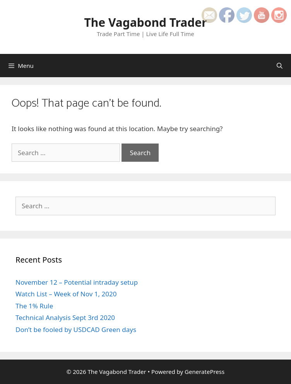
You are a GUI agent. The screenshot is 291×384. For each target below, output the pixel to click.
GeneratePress (204, 371)
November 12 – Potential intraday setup (76, 282)
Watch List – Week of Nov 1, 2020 (65, 293)
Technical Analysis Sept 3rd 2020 (65, 317)
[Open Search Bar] (279, 65)
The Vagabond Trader (145, 22)
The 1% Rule (34, 305)
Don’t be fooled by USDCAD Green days (75, 329)
